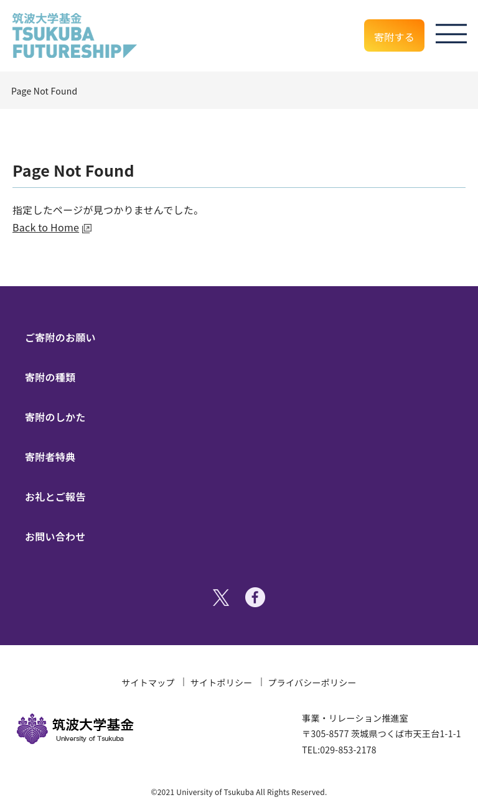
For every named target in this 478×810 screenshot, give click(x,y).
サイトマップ (148, 682)
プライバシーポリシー (312, 682)
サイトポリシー (221, 682)
